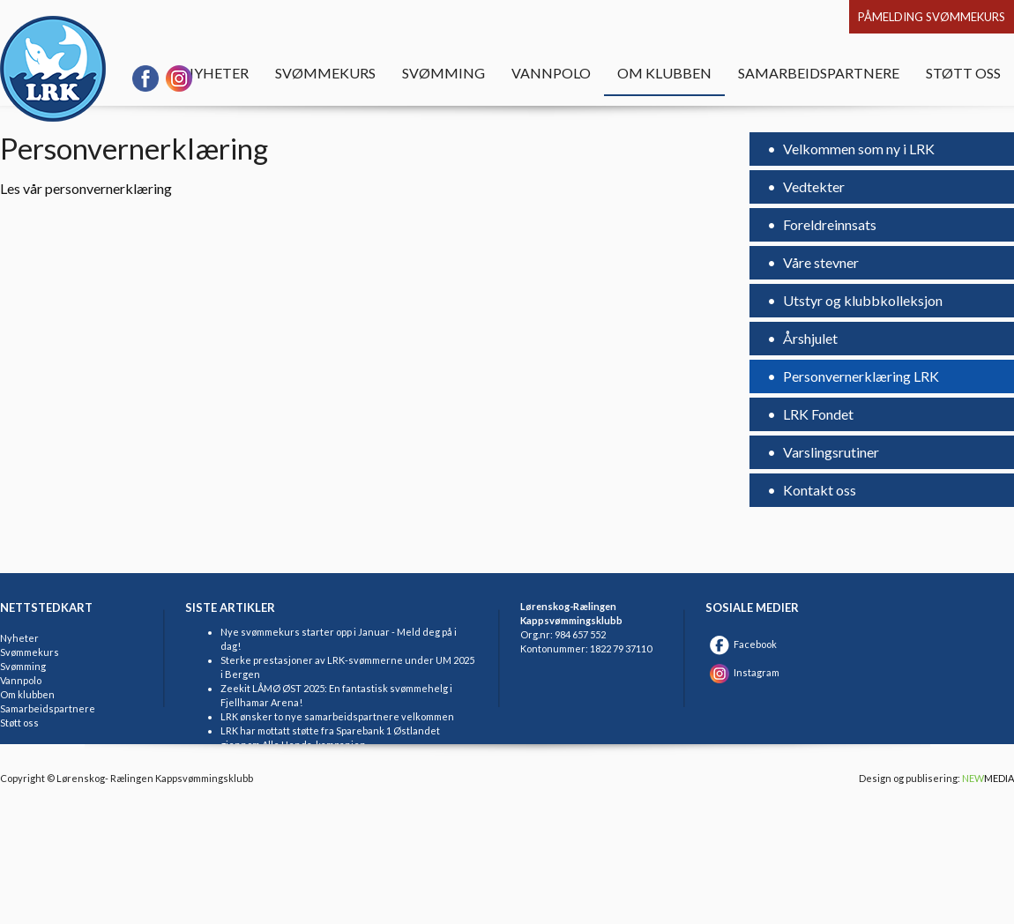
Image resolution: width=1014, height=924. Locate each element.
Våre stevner (819, 262)
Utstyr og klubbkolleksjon (861, 300)
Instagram (742, 672)
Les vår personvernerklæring (86, 188)
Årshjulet (809, 338)
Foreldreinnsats (829, 224)
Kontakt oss (818, 489)
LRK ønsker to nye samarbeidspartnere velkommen (337, 716)
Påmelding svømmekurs (931, 17)
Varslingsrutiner (829, 451)
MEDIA (988, 778)
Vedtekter (812, 186)
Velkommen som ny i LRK (857, 148)
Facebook (741, 644)
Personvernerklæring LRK (859, 376)
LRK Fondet (817, 414)
